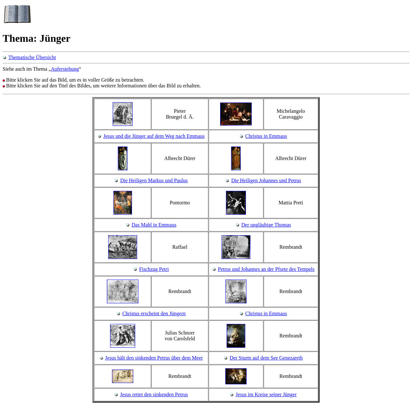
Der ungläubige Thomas (266, 225)
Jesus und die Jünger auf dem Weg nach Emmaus (154, 136)
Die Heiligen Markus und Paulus (154, 180)
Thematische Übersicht (32, 57)
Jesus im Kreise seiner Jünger (266, 394)
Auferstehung (65, 69)
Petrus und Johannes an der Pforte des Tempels (266, 269)
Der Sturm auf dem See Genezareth (266, 358)
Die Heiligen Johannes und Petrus (266, 180)
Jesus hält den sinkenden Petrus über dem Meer (154, 358)
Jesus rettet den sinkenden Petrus (154, 394)
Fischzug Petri (154, 269)
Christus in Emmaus (266, 136)
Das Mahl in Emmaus (154, 225)
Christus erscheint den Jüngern (154, 313)
